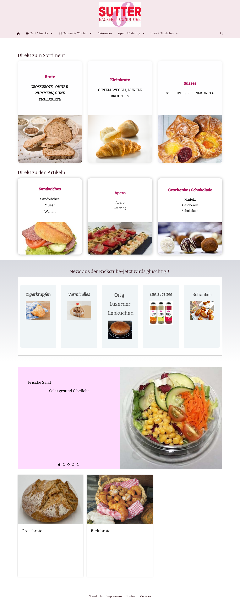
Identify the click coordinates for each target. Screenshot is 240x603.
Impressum (114, 596)
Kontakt (131, 596)
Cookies (145, 596)
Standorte (95, 596)
